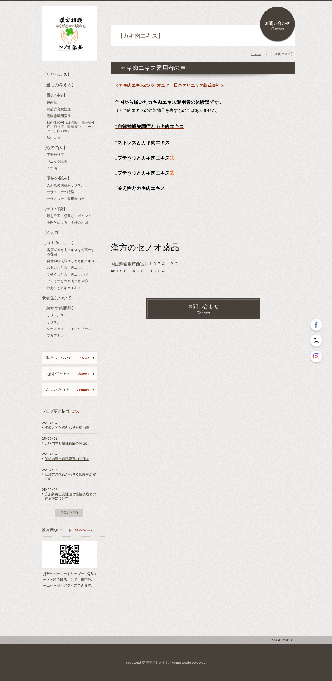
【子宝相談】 (54, 208)
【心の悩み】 (54, 147)
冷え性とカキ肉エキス (64, 288)
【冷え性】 (52, 232)
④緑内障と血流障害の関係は (67, 459)
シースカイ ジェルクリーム (69, 329)
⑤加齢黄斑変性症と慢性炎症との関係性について (70, 496)
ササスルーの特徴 (60, 192)
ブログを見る (69, 512)
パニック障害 (57, 162)
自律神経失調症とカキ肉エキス (71, 261)
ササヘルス (55, 315)
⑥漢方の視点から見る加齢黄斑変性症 (70, 476)
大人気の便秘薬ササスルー (67, 185)
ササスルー (55, 322)
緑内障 (52, 102)
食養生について (57, 297)
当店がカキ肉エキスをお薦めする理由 (71, 252)
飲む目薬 (53, 138)
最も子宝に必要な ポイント (69, 216)
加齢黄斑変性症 (59, 109)
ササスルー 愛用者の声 (65, 199)
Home (256, 54)
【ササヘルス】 (57, 74)
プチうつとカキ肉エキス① (67, 274)
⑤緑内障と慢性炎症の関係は (67, 443)
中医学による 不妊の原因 (67, 222)
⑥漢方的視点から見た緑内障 (67, 428)
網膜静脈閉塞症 (59, 116)
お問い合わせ (277, 24)
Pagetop (280, 640)
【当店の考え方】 (59, 84)
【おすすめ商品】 (59, 308)
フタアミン (55, 336)
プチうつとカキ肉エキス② (67, 281)
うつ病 (52, 168)
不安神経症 (55, 155)
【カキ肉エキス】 (59, 242)
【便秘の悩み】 (57, 178)
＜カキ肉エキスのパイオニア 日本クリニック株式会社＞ (169, 85)
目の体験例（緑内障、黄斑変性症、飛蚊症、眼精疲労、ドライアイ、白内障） (71, 127)
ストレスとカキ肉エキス (65, 268)
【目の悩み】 (54, 95)
